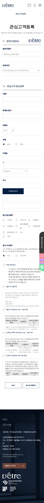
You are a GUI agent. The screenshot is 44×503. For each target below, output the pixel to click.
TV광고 (9, 220)
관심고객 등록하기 (31, 385)
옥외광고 (10, 226)
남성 (8, 144)
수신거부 (23, 256)
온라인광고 (11, 232)
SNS (21, 232)
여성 (21, 144)
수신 (8, 256)
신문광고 (36, 220)
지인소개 (23, 220)
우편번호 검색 (13, 191)
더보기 (13, 385)
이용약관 (5, 432)
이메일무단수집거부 (29, 432)
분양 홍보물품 (24, 226)
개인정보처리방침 (16, 432)
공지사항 (7, 425)
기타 (8, 236)
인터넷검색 (36, 226)
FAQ (5, 419)
